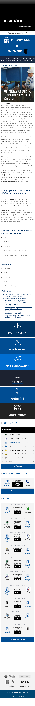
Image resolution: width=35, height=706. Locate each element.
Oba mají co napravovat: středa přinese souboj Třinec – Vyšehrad (18, 308)
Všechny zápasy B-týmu (17, 491)
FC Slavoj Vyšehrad (13, 20)
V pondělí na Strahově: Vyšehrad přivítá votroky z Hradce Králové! (18, 296)
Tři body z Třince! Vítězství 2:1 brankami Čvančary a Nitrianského (18, 304)
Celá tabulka (18, 466)
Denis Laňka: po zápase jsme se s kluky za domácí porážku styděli (19, 312)
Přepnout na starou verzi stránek (25, 26)
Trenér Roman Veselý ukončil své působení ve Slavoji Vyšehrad (16, 300)
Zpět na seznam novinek (9, 65)
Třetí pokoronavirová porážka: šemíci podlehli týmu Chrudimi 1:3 (17, 316)
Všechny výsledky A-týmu (17, 639)
